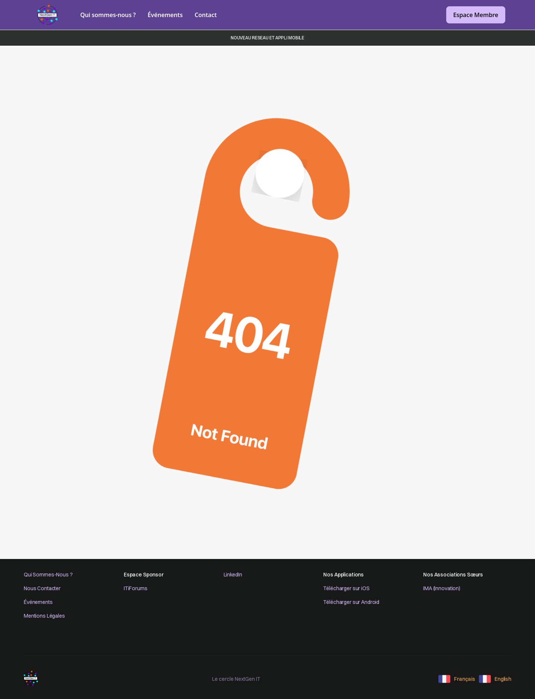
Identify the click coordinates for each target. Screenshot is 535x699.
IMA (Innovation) (441, 588)
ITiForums (135, 588)
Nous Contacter (42, 588)
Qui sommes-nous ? (108, 15)
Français (464, 679)
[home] (47, 15)
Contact (206, 15)
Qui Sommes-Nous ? (48, 574)
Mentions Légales (44, 615)
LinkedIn (233, 574)
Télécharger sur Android (351, 602)
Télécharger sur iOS (346, 588)
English (503, 679)
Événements (164, 15)
